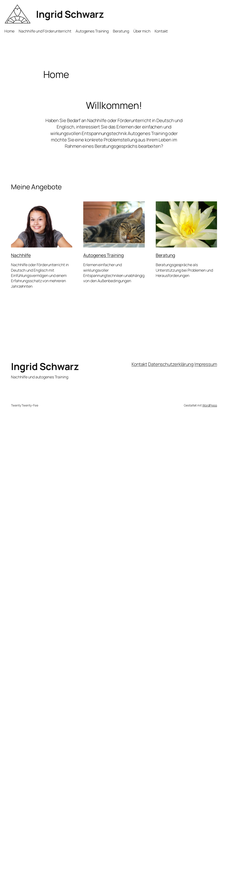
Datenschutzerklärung (171, 364)
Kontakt (139, 364)
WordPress (209, 405)
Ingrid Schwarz (70, 14)
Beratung (165, 255)
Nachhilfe (21, 255)
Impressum (205, 364)
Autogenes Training (103, 255)
